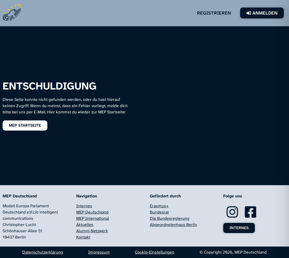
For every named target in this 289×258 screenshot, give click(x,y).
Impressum (99, 252)
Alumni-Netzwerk (92, 231)
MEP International (92, 218)
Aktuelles (84, 224)
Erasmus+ (159, 206)
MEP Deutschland (92, 212)
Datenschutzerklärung (42, 252)
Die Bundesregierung (169, 218)
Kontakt (83, 237)
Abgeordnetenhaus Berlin (173, 224)
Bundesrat (159, 212)
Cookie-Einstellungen (154, 252)
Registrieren (214, 13)
